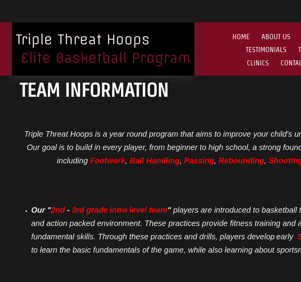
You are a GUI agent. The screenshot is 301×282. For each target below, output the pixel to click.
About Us (275, 36)
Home (241, 36)
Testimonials (266, 49)
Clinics (258, 63)
